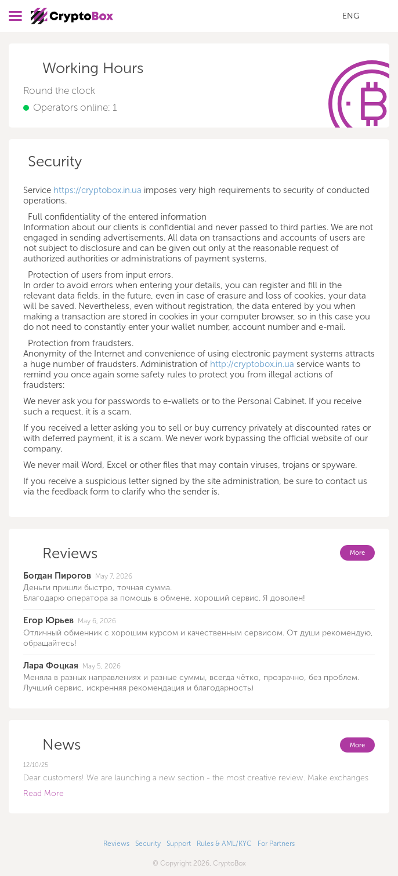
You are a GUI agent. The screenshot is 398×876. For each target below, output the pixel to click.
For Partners (276, 843)
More (357, 553)
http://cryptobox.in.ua (252, 364)
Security (148, 843)
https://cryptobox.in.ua (97, 190)
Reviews (116, 843)
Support (179, 843)
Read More (43, 793)
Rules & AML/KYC (224, 843)
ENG (351, 16)
